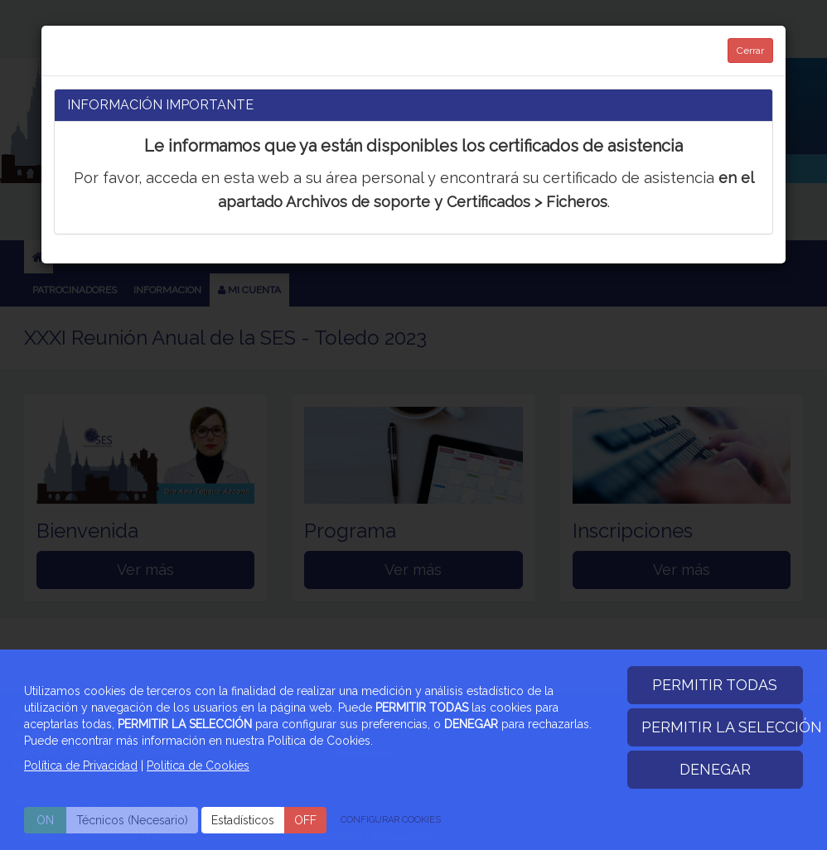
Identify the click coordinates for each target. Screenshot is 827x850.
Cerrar (750, 50)
